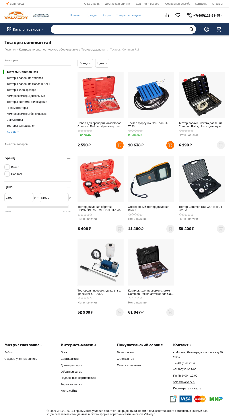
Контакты (201, 3)
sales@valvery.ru (184, 382)
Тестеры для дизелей (21, 125)
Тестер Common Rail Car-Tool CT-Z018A (201, 208)
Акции (107, 15)
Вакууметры (15, 119)
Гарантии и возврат (148, 3)
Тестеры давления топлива (25, 78)
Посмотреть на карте (187, 388)
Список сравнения (129, 365)
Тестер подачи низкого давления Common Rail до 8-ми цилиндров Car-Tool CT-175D (201, 124)
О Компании (92, 3)
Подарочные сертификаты (78, 377)
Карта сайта (69, 390)
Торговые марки (71, 384)
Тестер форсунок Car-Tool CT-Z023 (148, 124)
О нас (64, 352)
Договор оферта (71, 365)
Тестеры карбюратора (21, 89)
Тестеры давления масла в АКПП (29, 84)
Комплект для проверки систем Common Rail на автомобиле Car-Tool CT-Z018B (150, 292)
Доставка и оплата (117, 3)
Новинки (75, 15)
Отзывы (217, 3)
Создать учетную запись (20, 358)
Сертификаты (70, 358)
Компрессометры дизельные (26, 95)
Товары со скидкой (128, 15)
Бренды (91, 15)
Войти (8, 352)
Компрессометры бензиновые (27, 113)
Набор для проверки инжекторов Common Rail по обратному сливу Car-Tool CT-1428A (100, 124)
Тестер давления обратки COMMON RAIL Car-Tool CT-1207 (100, 208)
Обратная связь (71, 371)
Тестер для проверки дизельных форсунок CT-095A (99, 292)
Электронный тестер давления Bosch (148, 208)
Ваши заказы (125, 352)
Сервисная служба (177, 3)
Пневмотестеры (17, 107)
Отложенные (125, 358)
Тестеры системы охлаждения (27, 101)
